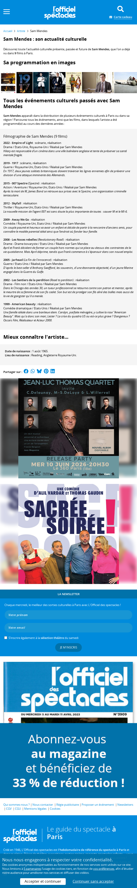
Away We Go (20, 219)
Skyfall (16, 203)
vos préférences (103, 869)
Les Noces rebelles (24, 240)
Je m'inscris (68, 647)
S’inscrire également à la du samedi (43, 638)
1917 (15, 163)
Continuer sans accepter (93, 881)
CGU (18, 809)
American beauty (24, 304)
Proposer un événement (98, 805)
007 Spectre (19, 183)
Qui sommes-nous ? (16, 805)
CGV (9, 809)
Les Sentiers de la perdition (30, 280)
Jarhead (17, 260)
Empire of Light (22, 143)
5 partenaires (32, 869)
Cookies (55, 809)
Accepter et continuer (43, 881)
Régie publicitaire (67, 805)
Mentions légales (35, 809)
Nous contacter (42, 805)
